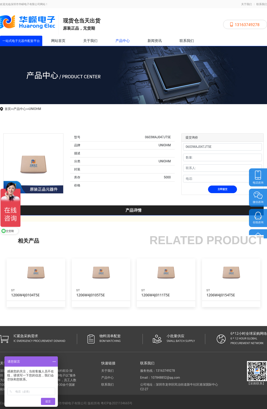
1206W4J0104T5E (25, 295)
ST (13, 290)
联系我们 (261, 4)
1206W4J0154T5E (220, 295)
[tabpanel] (33, 163)
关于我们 (246, 4)
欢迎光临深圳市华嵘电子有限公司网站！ (24, 4)
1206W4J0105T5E (90, 295)
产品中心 (122, 41)
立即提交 (222, 189)
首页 (8, 109)
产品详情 (133, 210)
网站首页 (58, 41)
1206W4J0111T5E (155, 295)
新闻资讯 (155, 41)
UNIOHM (35, 109)
